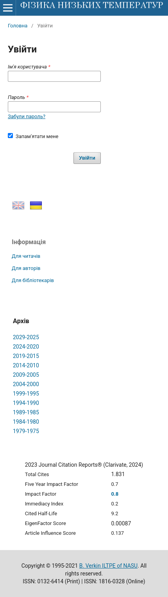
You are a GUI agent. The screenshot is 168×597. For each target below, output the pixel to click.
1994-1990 (26, 403)
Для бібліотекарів (33, 280)
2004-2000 (26, 384)
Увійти (87, 158)
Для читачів (26, 256)
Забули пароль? (26, 116)
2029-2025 (26, 337)
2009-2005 (26, 375)
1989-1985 (26, 412)
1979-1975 (26, 431)
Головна (17, 26)
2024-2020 (26, 346)
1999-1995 (26, 393)
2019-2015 (26, 356)
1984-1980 (26, 422)
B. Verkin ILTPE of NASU (108, 566)
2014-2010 (26, 365)
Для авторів (26, 268)
